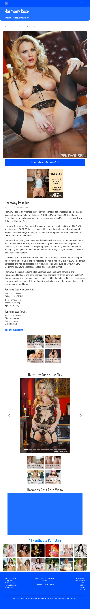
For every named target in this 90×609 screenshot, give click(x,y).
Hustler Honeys (10, 583)
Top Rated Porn (38, 598)
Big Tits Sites (49, 598)
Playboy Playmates (11, 585)
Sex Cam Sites (72, 598)
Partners (82, 587)
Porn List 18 (28, 598)
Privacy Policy (80, 578)
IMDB (6, 330)
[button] (9, 415)
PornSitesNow (18, 598)
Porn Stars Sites (60, 598)
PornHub (20, 330)
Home (7, 27)
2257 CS (82, 585)
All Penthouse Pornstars (45, 540)
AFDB (14, 330)
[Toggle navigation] (82, 3)
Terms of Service (79, 580)
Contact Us (81, 589)
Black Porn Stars (10, 578)
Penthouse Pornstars (18, 27)
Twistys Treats (9, 587)
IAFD (10, 330)
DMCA (83, 583)
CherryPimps (9, 580)
